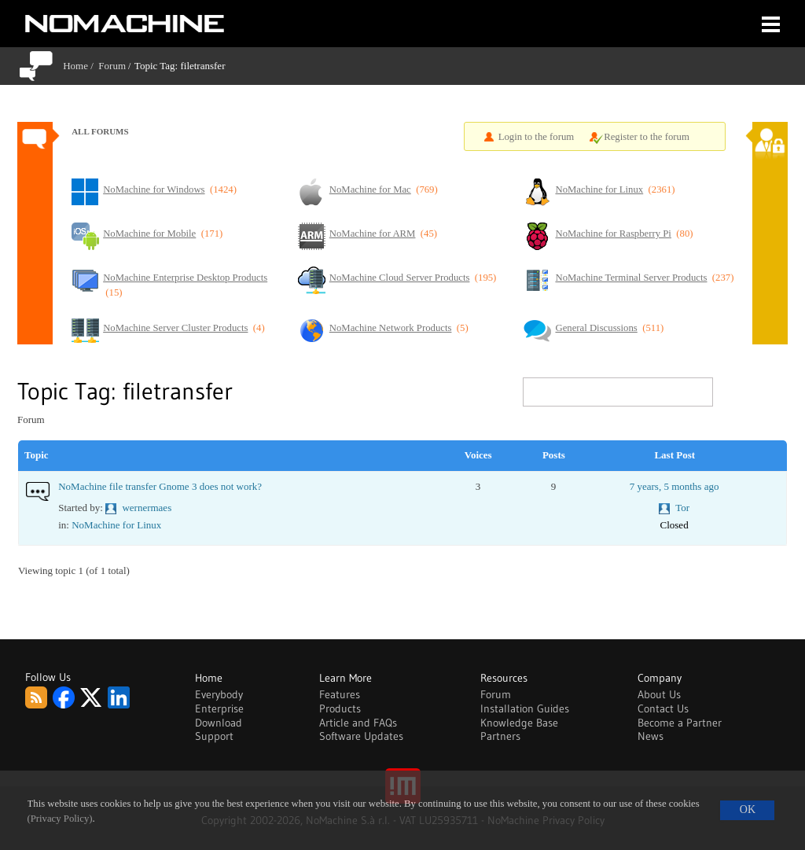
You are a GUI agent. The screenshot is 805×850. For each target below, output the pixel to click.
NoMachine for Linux (116, 525)
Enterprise (219, 708)
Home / (80, 66)
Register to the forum (646, 136)
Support (214, 736)
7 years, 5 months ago (674, 486)
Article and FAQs (358, 723)
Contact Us (663, 708)
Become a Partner (680, 723)
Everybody (219, 694)
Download (218, 723)
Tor (682, 507)
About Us (659, 694)
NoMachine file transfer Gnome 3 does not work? (160, 486)
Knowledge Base (519, 723)
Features (339, 694)
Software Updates (361, 736)
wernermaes (146, 507)
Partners (500, 736)
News (650, 736)
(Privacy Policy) (60, 818)
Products (340, 708)
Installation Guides (524, 708)
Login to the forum (536, 136)
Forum (112, 66)
